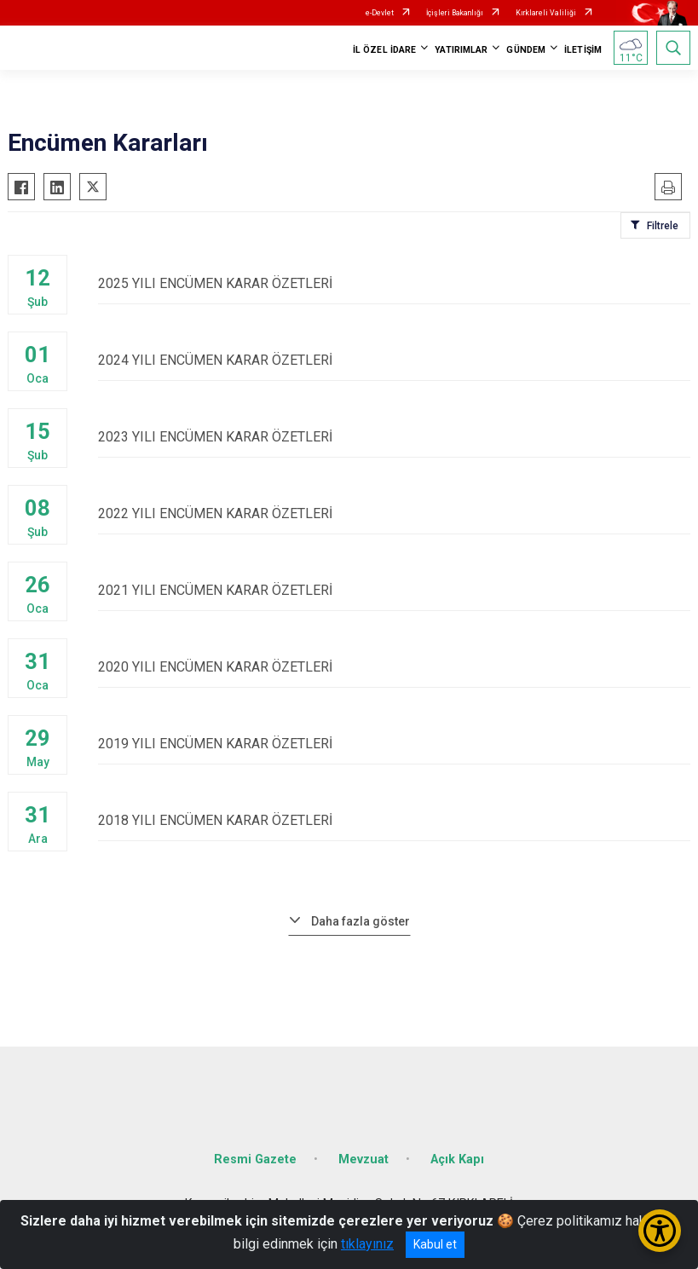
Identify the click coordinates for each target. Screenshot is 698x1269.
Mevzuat (363, 1159)
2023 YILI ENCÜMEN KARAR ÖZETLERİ (394, 437)
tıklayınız (367, 1244)
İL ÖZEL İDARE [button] (384, 49)
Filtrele (662, 226)
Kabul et (435, 1244)
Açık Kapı (457, 1159)
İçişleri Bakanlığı (454, 13)
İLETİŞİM (583, 49)
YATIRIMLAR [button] (461, 49)
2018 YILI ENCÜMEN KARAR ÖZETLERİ (394, 820)
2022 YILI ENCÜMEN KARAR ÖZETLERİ (394, 513)
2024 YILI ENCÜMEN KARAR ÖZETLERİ (394, 360)
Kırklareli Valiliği (546, 13)
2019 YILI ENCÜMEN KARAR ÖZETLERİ (394, 743)
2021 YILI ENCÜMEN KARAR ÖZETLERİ (394, 590)
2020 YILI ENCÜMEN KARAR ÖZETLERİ (394, 667)
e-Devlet (380, 13)
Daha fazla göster (360, 921)
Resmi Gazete (255, 1159)
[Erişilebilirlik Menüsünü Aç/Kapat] (659, 1230)
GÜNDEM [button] (525, 49)
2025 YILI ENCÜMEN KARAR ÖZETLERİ (394, 283)
